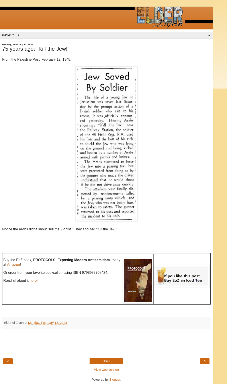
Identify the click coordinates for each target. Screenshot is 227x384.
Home (106, 361)
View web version (106, 369)
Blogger (115, 379)
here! (34, 280)
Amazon (13, 264)
